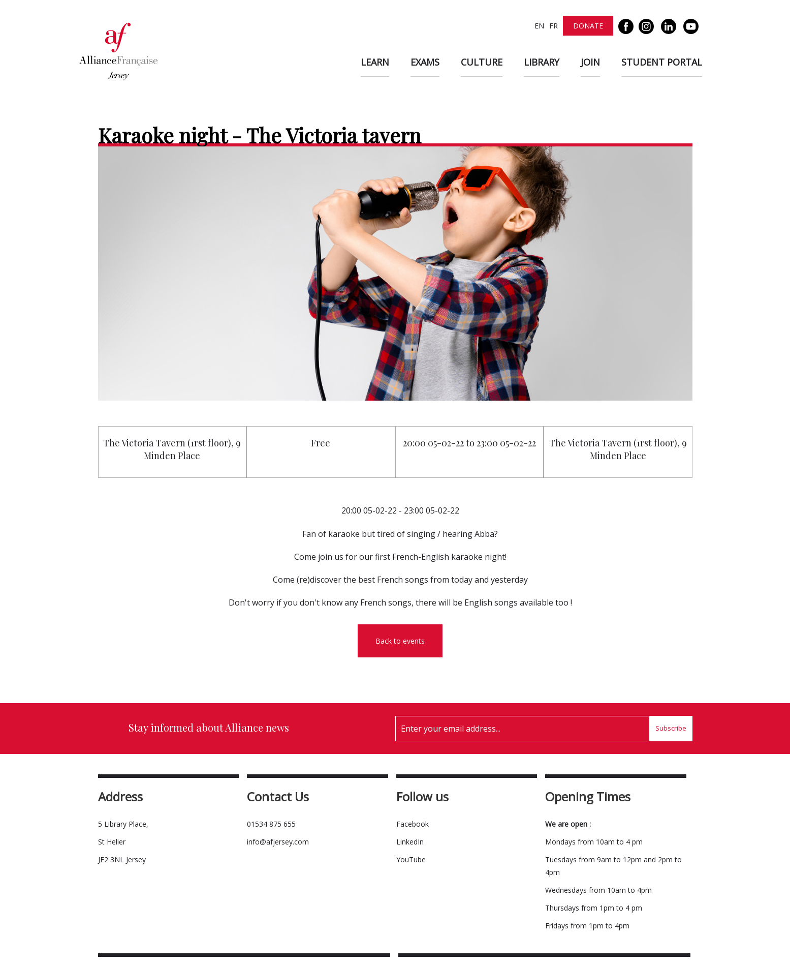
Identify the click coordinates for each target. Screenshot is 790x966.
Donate (588, 26)
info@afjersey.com (278, 842)
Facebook (412, 824)
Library (541, 62)
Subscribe (670, 728)
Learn (375, 62)
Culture (481, 62)
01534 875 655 (271, 824)
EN (539, 26)
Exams (424, 62)
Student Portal (661, 62)
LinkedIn (410, 842)
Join (590, 62)
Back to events (400, 641)
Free (320, 443)
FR (553, 26)
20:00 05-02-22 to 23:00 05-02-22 (469, 443)
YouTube (411, 859)
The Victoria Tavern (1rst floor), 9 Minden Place (172, 449)
